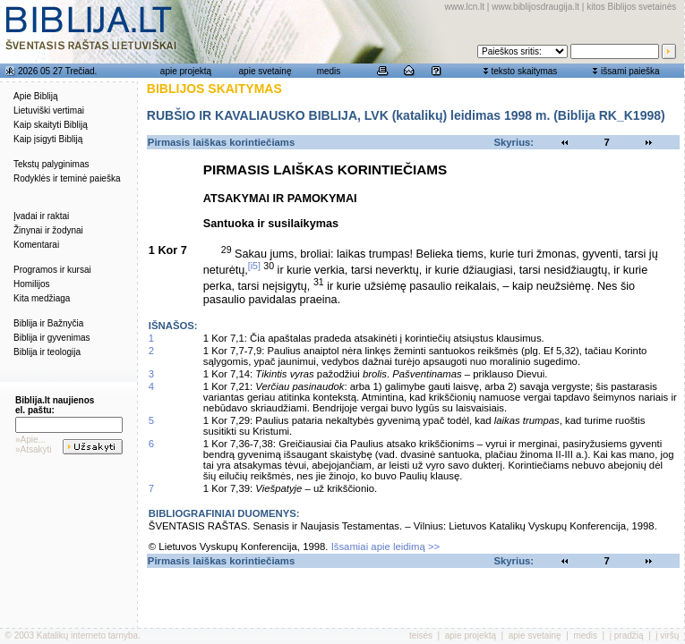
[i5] (254, 265)
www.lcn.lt (464, 7)
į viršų (667, 635)
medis (329, 71)
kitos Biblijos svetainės (631, 7)
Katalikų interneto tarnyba (87, 635)
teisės (420, 635)
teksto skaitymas (524, 71)
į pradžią (627, 635)
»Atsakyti (33, 449)
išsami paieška (630, 71)
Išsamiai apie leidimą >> (386, 546)
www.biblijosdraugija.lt (535, 7)
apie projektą (185, 71)
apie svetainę (265, 71)
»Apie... (30, 440)
